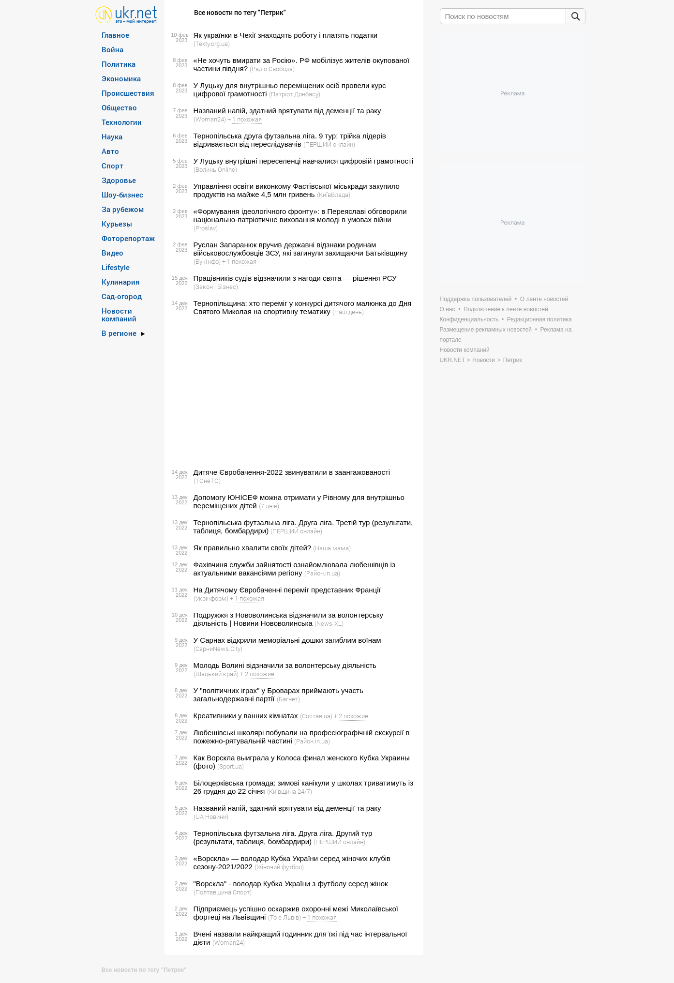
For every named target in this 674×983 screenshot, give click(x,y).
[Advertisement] (292, 392)
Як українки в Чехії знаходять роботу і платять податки (286, 35)
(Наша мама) (332, 548)
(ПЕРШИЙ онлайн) (329, 144)
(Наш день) (348, 311)
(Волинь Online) (215, 169)
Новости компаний (119, 314)
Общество (119, 107)
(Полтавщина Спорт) (223, 892)
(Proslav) (206, 228)
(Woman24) (210, 119)
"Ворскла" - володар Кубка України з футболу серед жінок (291, 883)
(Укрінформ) (211, 598)
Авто (110, 151)
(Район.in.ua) (322, 573)
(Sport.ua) (230, 766)
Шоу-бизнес (122, 194)
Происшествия (128, 93)
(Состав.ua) (316, 715)
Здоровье (119, 180)
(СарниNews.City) (218, 648)
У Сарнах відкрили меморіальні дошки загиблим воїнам (287, 640)
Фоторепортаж (128, 238)
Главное (115, 35)
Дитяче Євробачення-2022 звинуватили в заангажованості (292, 472)
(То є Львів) (284, 917)
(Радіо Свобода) (272, 68)
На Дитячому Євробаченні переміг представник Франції (287, 590)
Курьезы (117, 223)
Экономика (121, 78)
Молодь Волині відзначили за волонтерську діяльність (285, 665)
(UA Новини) (211, 816)
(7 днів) (269, 505)
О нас (447, 309)
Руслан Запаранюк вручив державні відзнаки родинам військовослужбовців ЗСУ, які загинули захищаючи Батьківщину (300, 249)
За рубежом (123, 209)
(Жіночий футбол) (279, 866)
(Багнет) (288, 699)
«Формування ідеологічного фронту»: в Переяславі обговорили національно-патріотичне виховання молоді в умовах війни (300, 215)
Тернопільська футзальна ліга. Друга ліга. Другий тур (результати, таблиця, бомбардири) (283, 837)
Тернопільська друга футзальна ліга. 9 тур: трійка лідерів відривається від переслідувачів (290, 140)
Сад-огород (122, 296)
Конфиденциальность (469, 319)
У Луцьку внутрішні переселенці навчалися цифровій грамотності (304, 161)
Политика (118, 64)
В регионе (119, 333)
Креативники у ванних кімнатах (246, 715)
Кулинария (121, 282)
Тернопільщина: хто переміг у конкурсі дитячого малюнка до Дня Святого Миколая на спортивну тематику (303, 307)
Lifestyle (116, 267)
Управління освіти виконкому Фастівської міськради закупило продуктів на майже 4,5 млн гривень (297, 190)
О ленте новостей (544, 299)
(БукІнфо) (207, 261)
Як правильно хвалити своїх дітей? (253, 548)
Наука (112, 136)
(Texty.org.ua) (212, 43)
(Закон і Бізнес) (216, 286)
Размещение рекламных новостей (486, 329)
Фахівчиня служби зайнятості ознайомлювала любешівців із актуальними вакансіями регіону (294, 568)
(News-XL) (329, 623)
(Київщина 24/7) (289, 791)
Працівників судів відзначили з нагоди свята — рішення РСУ (295, 278)
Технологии (122, 122)
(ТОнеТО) (207, 480)
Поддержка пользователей (476, 299)
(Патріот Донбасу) (294, 94)
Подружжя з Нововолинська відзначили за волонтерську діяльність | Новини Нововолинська (288, 619)
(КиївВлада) (333, 194)
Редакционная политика (539, 319)
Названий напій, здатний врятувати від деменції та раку (287, 110)
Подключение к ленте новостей (506, 309)
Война (112, 49)
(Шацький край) (216, 673)
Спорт (112, 165)
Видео (112, 253)
